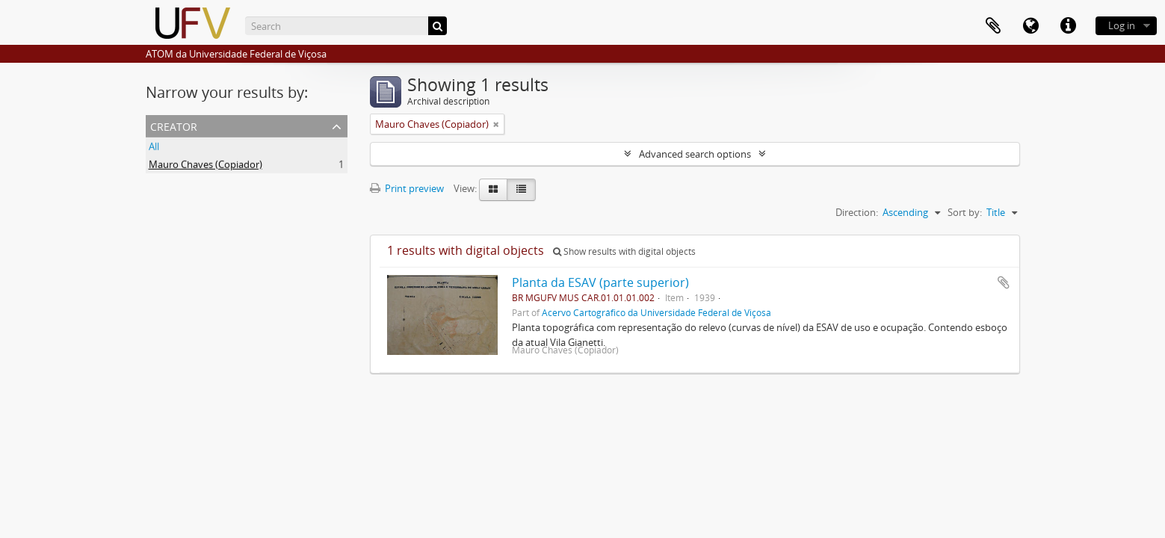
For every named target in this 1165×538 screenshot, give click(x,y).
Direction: (856, 212)
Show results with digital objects (624, 251)
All (154, 146)
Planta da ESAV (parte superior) (600, 282)
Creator (173, 125)
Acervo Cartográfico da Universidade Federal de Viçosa (656, 312)
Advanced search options (695, 154)
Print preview (407, 188)
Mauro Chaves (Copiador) (205, 164)
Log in (1121, 25)
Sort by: (965, 212)
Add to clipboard (1003, 282)
